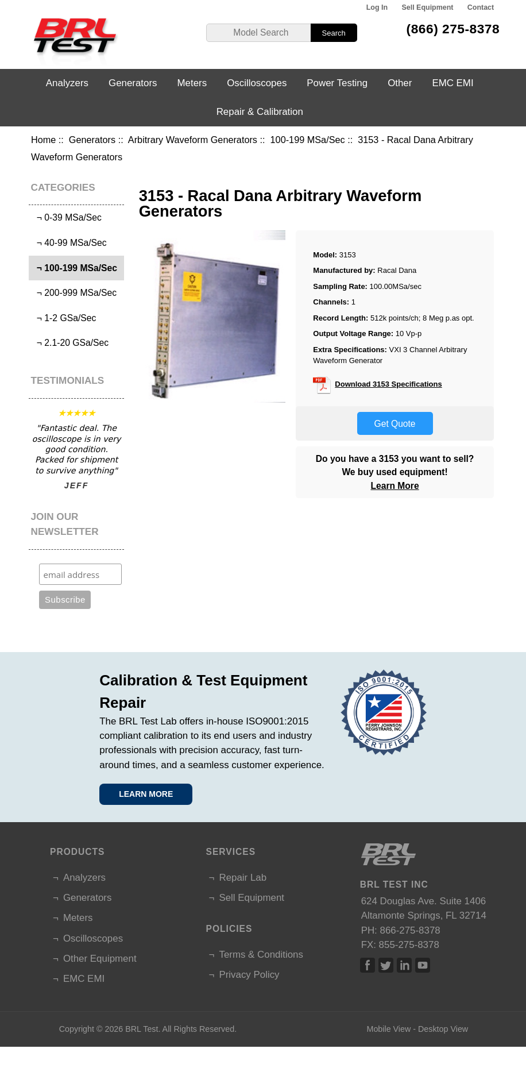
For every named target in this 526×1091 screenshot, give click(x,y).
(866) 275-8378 (453, 28)
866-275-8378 (410, 930)
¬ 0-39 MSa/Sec (67, 217)
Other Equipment (100, 958)
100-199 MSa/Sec (307, 139)
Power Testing (337, 83)
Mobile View (388, 1029)
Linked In (404, 965)
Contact (480, 7)
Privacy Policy (249, 974)
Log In (377, 7)
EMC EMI (452, 83)
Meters (192, 83)
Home (43, 139)
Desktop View (443, 1029)
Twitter (385, 965)
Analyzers (67, 83)
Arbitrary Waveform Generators (192, 139)
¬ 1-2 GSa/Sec (64, 318)
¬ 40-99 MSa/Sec (69, 243)
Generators (92, 139)
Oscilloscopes (257, 83)
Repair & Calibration (259, 111)
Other (400, 83)
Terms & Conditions (261, 954)
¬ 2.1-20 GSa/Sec (70, 343)
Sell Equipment (427, 7)
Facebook (367, 965)
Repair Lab (242, 877)
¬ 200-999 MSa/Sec (74, 293)
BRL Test (141, 1029)
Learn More (395, 486)
